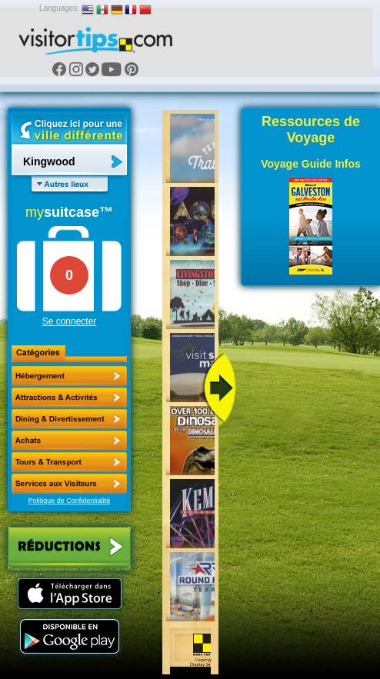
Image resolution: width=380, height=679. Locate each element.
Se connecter (69, 321)
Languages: (59, 8)
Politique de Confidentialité (69, 500)
